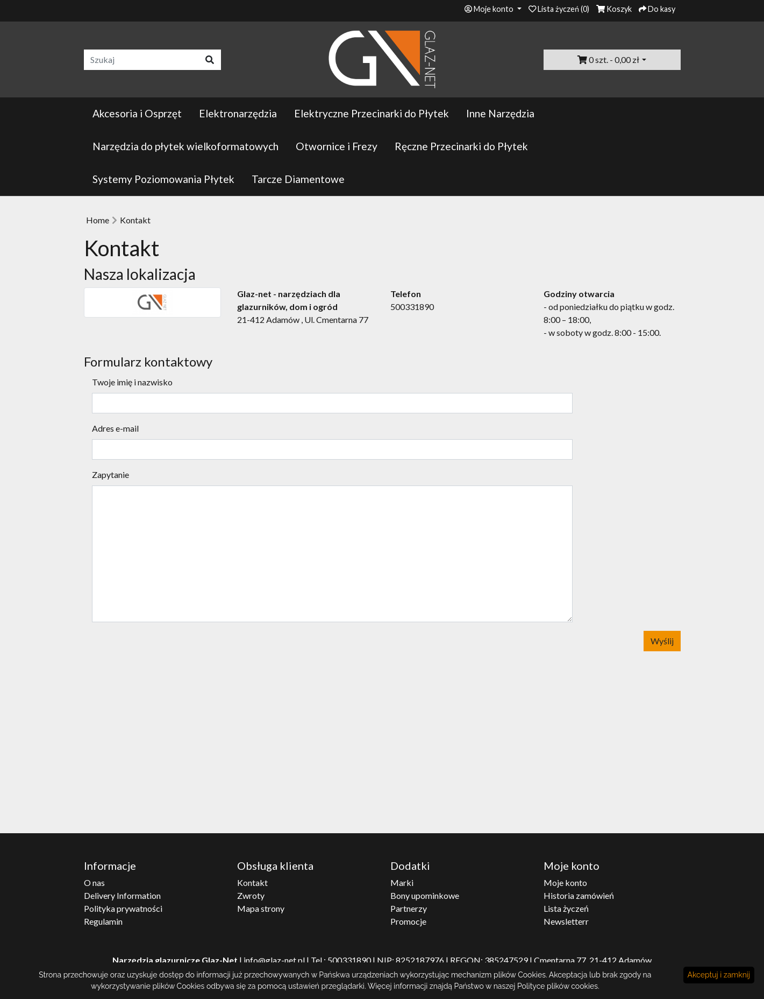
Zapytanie (110, 474)
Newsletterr (566, 921)
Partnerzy (408, 908)
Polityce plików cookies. (558, 986)
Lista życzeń (566, 908)
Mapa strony (260, 908)
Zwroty (251, 895)
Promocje (408, 921)
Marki (401, 882)
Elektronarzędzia (238, 113)
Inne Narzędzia (500, 113)
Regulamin (103, 921)
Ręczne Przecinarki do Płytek (461, 146)
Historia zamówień (579, 895)
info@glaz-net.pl (274, 960)
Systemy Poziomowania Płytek (163, 179)
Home (97, 220)
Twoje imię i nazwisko (132, 382)
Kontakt (135, 220)
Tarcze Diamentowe (298, 179)
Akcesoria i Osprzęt (137, 113)
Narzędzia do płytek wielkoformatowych (185, 146)
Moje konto (565, 882)
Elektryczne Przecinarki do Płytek (371, 113)
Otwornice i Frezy (336, 146)
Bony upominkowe (424, 895)
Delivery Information (122, 895)
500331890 (349, 960)
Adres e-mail (115, 428)
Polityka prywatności (123, 908)
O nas (94, 882)
